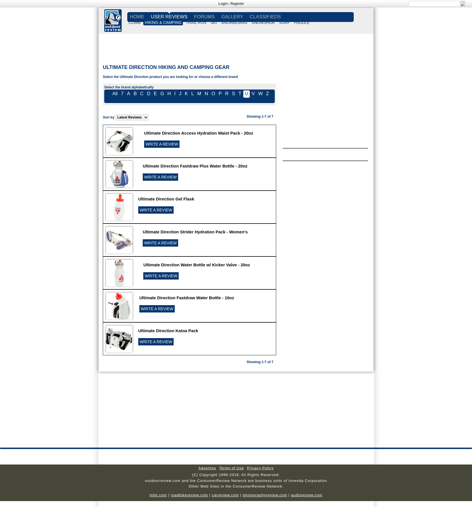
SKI (213, 22)
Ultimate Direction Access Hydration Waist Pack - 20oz (198, 133)
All (115, 93)
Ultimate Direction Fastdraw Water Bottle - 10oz (186, 297)
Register (237, 4)
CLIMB (135, 22)
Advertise (207, 468)
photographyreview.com (265, 495)
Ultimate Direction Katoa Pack (168, 330)
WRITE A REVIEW (162, 144)
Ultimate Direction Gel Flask (166, 198)
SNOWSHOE (263, 22)
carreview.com (225, 495)
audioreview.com (307, 495)
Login (223, 4)
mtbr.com (158, 495)
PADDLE (302, 22)
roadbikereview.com (189, 495)
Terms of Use (231, 468)
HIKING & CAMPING (163, 22)
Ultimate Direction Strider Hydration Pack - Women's (195, 231)
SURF (284, 22)
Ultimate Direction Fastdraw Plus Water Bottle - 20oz (195, 166)
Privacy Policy (260, 468)
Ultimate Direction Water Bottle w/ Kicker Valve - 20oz (196, 264)
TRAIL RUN (196, 22)
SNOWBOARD (234, 22)
